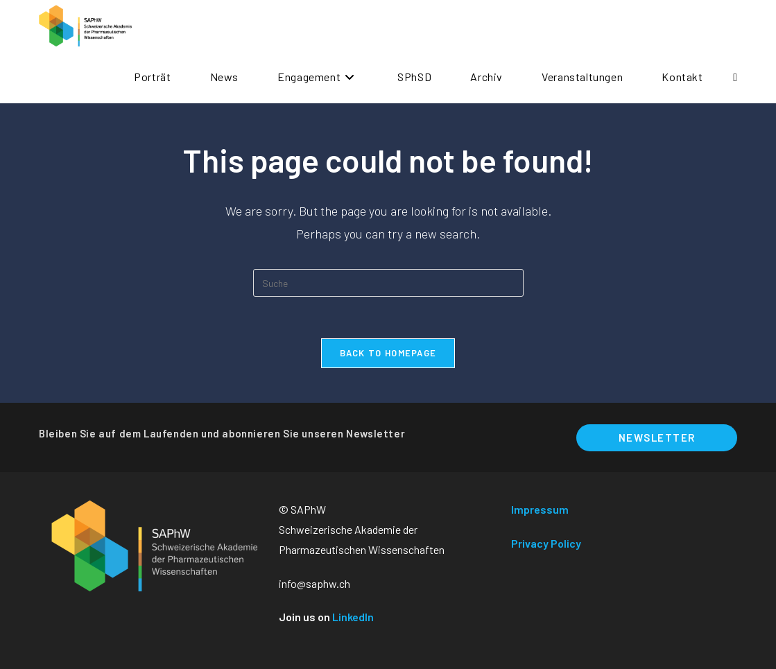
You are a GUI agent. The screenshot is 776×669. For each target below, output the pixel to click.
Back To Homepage (388, 352)
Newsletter (657, 437)
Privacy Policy (546, 543)
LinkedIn (353, 616)
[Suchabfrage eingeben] (388, 283)
